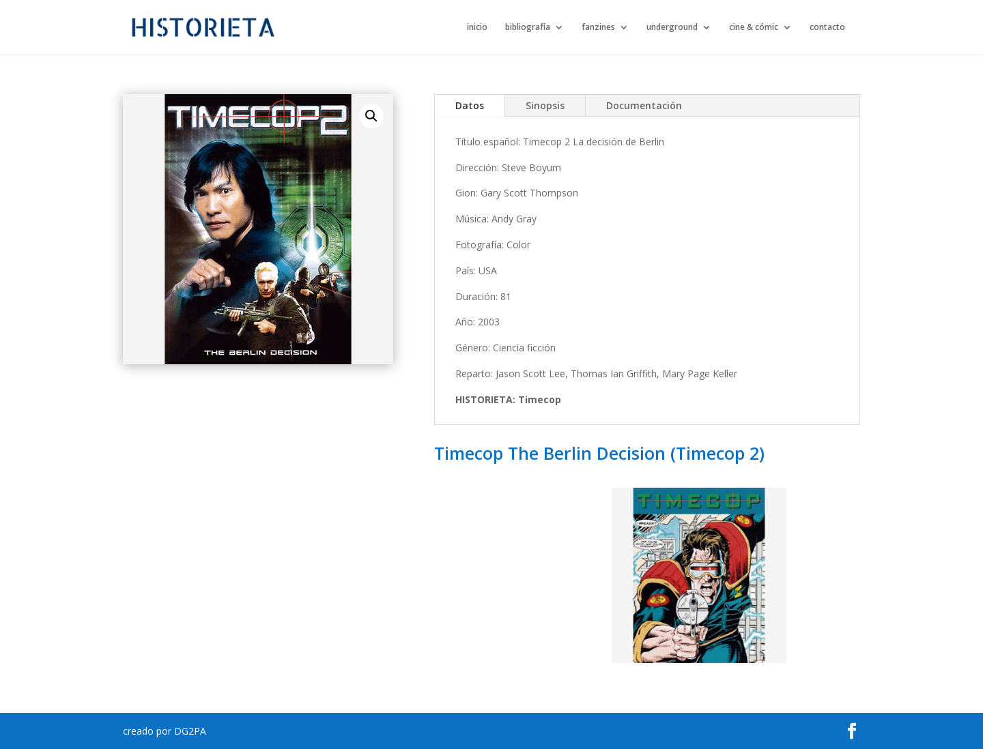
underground (672, 28)
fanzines (598, 28)
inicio (477, 28)
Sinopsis (545, 105)
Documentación (644, 105)
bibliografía (527, 28)
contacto (827, 28)
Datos (469, 105)
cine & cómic (753, 28)
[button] (371, 116)
